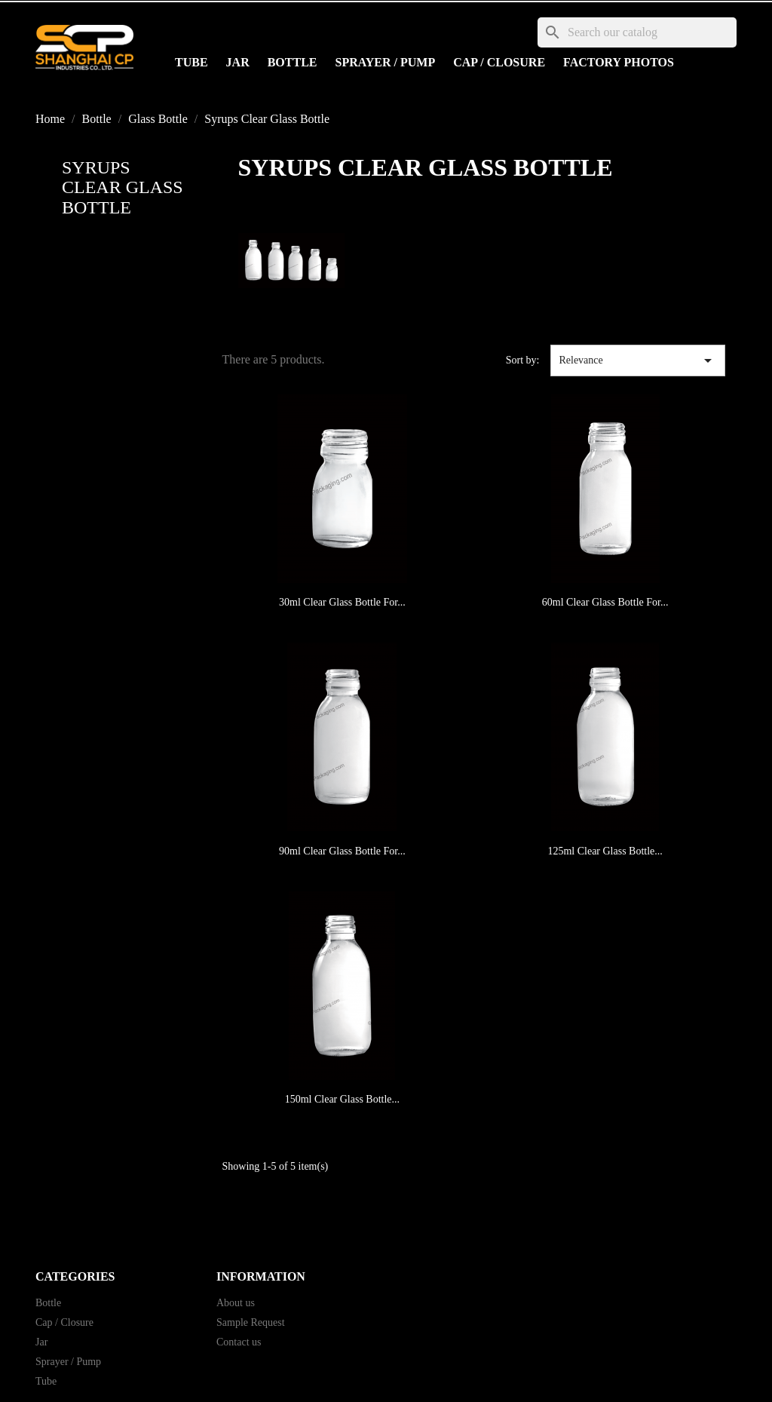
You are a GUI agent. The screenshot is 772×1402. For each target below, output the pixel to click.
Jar (238, 62)
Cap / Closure (499, 62)
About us (235, 1302)
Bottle (292, 62)
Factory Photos (618, 62)
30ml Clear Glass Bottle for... (342, 602)
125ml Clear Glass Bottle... (604, 851)
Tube (191, 62)
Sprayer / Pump (385, 62)
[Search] (637, 32)
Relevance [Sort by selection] (638, 360)
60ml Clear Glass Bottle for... (605, 602)
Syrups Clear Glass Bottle (122, 187)
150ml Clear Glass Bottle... (342, 1099)
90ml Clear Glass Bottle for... (342, 851)
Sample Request (250, 1322)
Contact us (239, 1342)
